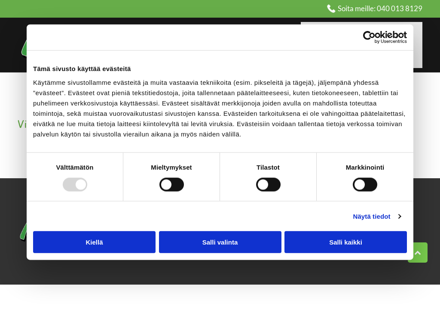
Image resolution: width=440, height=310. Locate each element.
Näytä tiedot (372, 216)
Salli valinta (220, 242)
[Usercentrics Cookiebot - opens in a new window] (369, 37)
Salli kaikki (345, 242)
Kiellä (94, 242)
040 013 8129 (399, 8)
